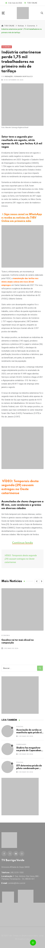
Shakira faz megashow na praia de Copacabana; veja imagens (29, 750)
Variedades (21, 744)
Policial (19, 726)
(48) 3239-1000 (17, 872)
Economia (5, 635)
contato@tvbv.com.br (16, 883)
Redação (9, 76)
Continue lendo (22, 543)
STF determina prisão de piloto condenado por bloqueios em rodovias (29, 768)
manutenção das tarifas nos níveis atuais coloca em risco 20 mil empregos (19, 281)
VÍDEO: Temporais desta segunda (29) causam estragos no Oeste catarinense (20, 558)
